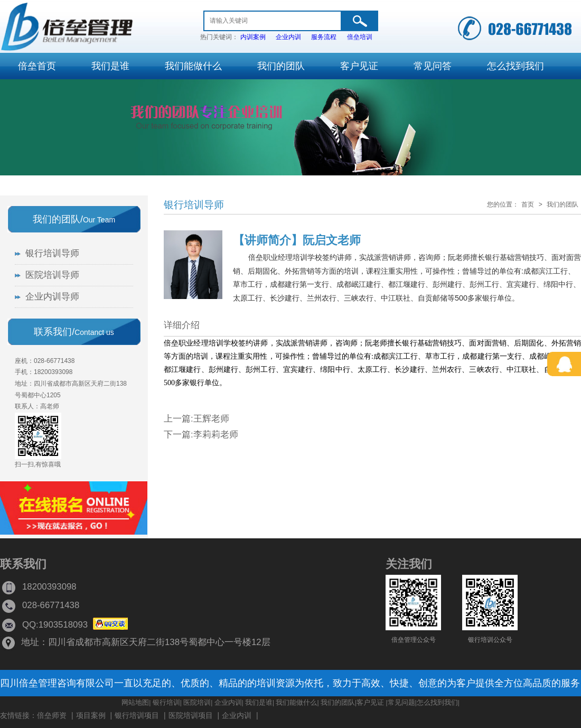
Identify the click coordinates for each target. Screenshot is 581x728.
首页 (527, 204)
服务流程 (323, 37)
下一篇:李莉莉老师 (201, 435)
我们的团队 (562, 204)
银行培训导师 (194, 204)
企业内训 (288, 37)
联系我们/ (74, 331)
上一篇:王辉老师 (196, 419)
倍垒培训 (359, 37)
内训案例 (253, 37)
